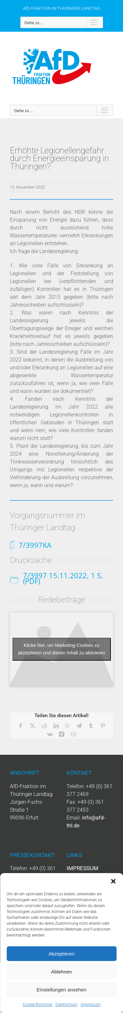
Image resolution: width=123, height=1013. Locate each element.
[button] (113, 881)
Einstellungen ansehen (62, 989)
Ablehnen (61, 971)
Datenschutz (66, 1004)
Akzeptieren (61, 953)
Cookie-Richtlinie (37, 1004)
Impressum (91, 1004)
